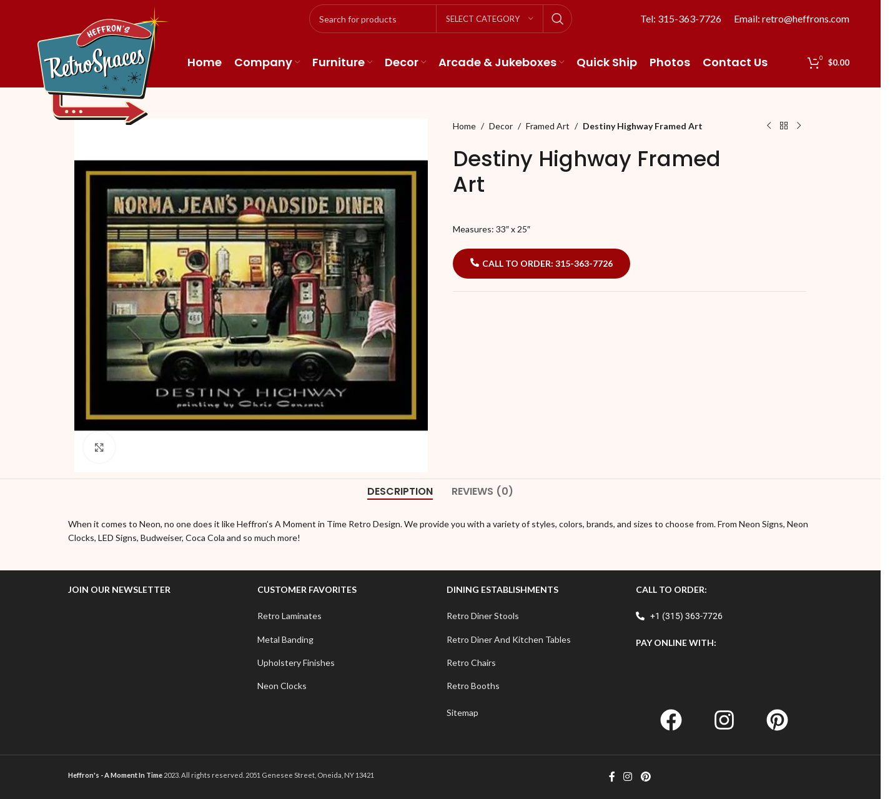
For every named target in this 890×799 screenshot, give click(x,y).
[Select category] (489, 18)
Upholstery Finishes (296, 662)
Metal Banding (285, 639)
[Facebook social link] (612, 777)
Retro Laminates (289, 615)
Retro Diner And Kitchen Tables (509, 639)
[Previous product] (768, 126)
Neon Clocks (282, 685)
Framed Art (548, 126)
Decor (501, 126)
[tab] (400, 492)
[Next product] (798, 126)
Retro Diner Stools (483, 615)
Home (464, 126)
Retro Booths (473, 685)
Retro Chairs (471, 662)
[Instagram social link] (628, 777)
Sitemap (462, 712)
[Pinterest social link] (645, 777)
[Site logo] (103, 64)
